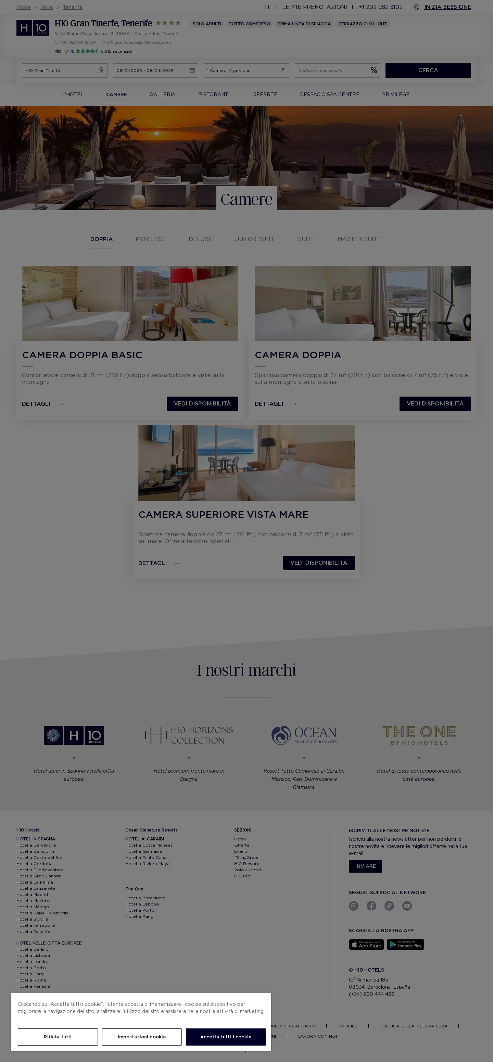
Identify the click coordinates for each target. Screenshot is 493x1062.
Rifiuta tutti (58, 1036)
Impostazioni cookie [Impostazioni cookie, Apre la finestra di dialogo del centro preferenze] (142, 1036)
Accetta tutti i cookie (226, 1036)
